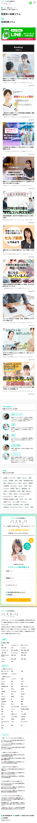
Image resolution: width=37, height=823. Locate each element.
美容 (12, 661)
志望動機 (6, 485)
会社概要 (5, 817)
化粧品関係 (12, 491)
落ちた (15, 493)
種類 (23, 491)
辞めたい (29, 491)
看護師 (31, 483)
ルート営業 (16, 501)
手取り (5, 491)
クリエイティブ (4, 650)
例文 (21, 504)
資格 (30, 477)
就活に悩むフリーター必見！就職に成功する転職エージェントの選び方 (13, 748)
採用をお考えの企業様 (28, 815)
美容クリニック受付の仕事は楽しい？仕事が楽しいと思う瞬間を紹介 (13, 777)
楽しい (5, 493)
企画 (12, 647)
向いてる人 (13, 485)
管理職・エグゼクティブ (5, 656)
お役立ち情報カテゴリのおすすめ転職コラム (12, 781)
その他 (2, 661)
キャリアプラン (24, 721)
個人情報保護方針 (7, 815)
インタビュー (14, 673)
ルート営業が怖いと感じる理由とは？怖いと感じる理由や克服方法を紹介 (13, 755)
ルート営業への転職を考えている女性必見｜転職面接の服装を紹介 (13, 759)
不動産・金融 (24, 652)
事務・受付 (13, 655)
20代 (21, 499)
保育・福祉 (23, 658)
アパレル (23, 501)
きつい (20, 485)
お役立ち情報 (4, 673)
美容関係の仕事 (28, 480)
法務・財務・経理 (25, 650)
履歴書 (11, 480)
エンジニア (23, 647)
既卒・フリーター (5, 671)
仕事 (18, 491)
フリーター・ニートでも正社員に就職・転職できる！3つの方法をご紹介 (13, 741)
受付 (19, 483)
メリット (21, 496)
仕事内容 (6, 507)
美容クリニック (12, 483)
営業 (15, 496)
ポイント (24, 477)
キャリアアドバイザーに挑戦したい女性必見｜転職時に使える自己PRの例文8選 (13, 787)
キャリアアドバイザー (16, 507)
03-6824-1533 (19, 529)
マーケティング (14, 652)
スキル (5, 480)
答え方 (2, 725)
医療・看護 (3, 647)
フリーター (12, 477)
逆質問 (12, 488)
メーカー (3, 658)
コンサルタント (14, 645)
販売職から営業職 (8, 499)
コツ (25, 499)
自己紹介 (23, 693)
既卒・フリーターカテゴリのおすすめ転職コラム (13, 738)
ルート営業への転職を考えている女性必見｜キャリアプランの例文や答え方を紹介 (13, 762)
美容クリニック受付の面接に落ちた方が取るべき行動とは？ (13, 769)
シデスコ (6, 488)
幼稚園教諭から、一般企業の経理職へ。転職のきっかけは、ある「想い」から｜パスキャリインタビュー (13, 804)
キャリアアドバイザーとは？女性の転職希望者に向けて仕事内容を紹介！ (13, 784)
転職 (18, 477)
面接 (20, 480)
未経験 (5, 477)
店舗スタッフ (7, 501)
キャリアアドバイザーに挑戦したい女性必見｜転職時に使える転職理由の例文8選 (13, 791)
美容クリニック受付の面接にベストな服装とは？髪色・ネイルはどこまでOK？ (13, 773)
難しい (18, 488)
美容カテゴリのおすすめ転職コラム (10, 766)
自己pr (25, 483)
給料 (4, 483)
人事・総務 (3, 652)
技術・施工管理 (14, 650)
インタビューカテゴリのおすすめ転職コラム (12, 795)
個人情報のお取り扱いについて (15, 592)
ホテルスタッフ (8, 496)
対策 (16, 499)
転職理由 (24, 488)
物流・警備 (23, 655)
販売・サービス (24, 645)
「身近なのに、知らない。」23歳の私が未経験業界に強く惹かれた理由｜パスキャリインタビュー (13, 808)
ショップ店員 (7, 504)
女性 (30, 499)
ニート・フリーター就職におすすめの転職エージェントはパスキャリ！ (13, 744)
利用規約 (9, 594)
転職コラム (10, 7)
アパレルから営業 (24, 493)
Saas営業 (15, 504)
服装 (10, 493)
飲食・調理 (13, 658)
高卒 (16, 480)
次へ (18, 600)
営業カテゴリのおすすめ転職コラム (10, 752)
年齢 (25, 485)
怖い (22, 725)
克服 (2, 727)
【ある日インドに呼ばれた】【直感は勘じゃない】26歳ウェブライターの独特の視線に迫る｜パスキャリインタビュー (13, 799)
